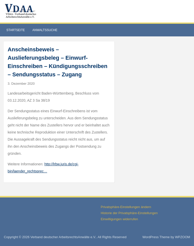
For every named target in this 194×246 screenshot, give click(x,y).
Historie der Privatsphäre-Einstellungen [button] (129, 213)
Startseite (15, 30)
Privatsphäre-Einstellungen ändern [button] (126, 207)
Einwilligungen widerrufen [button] (119, 219)
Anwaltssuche (44, 30)
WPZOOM (182, 237)
